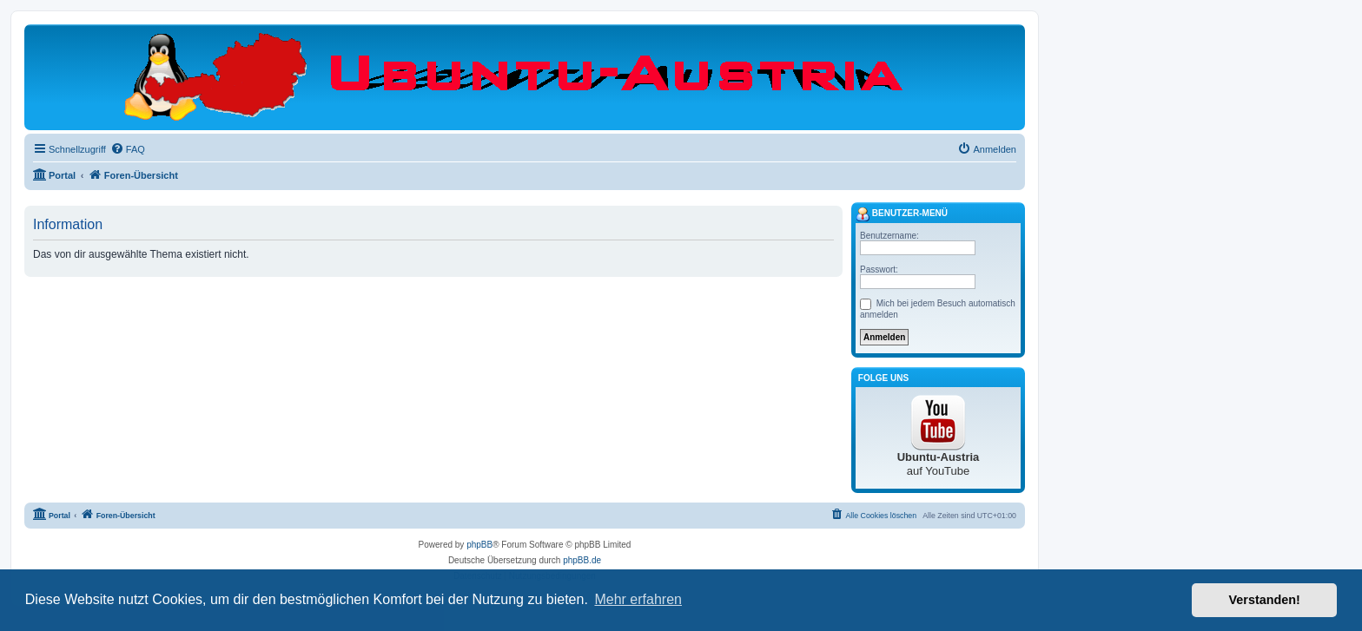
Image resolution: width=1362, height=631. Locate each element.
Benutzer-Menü (902, 214)
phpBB (479, 544)
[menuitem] (127, 149)
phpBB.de (582, 560)
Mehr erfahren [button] (638, 599)
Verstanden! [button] (1264, 600)
